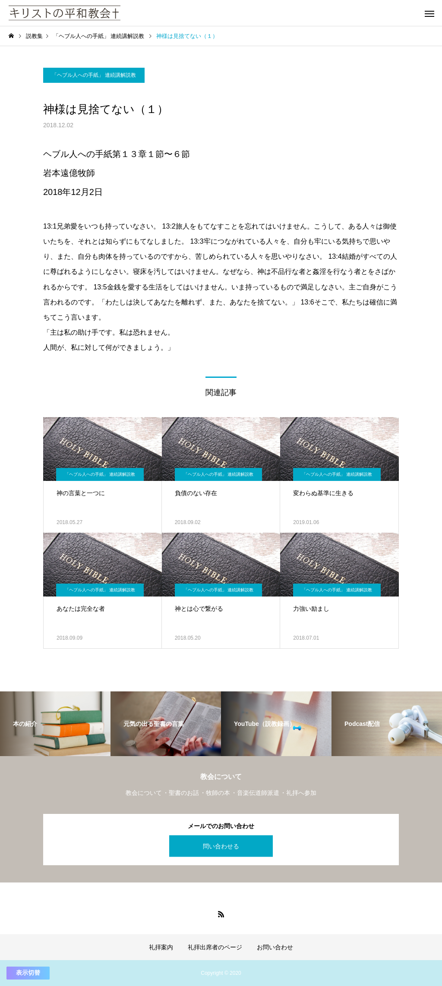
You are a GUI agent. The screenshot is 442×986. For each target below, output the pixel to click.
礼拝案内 (161, 947)
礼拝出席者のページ (215, 947)
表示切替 (28, 972)
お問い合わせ (275, 947)
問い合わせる (221, 845)
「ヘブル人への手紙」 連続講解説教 (94, 75)
